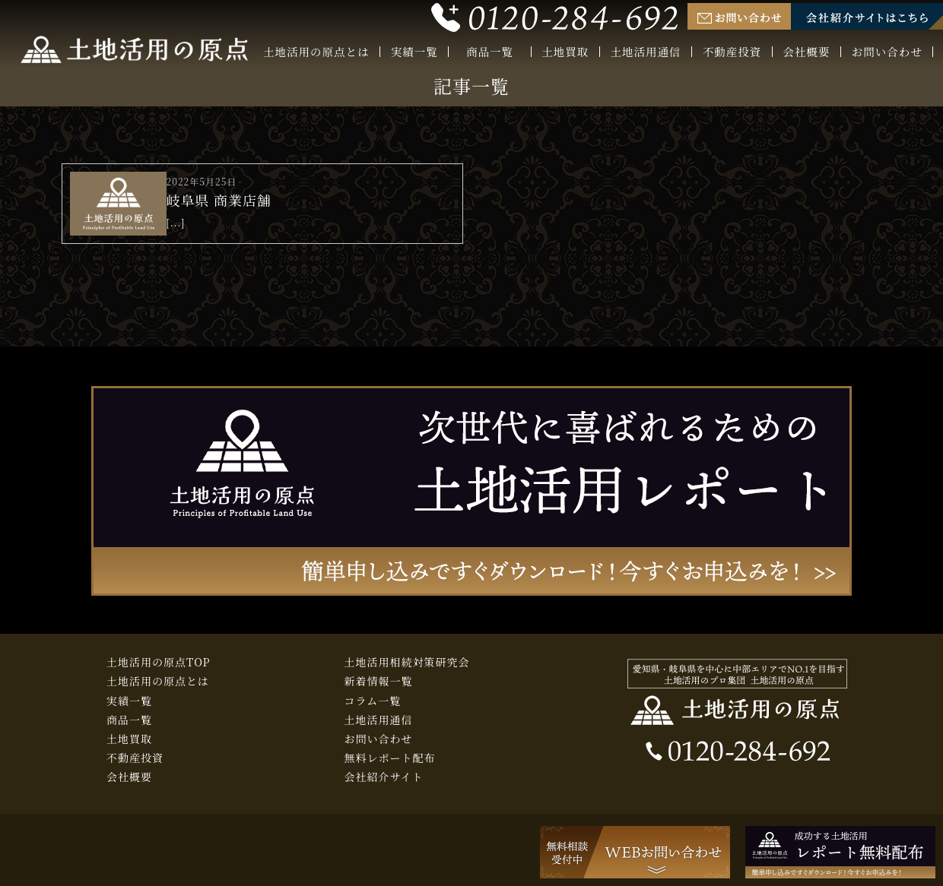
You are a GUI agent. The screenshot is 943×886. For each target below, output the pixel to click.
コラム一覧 (373, 700)
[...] (176, 222)
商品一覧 (489, 52)
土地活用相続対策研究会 (407, 661)
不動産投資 (732, 52)
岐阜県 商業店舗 (219, 200)
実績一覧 (414, 52)
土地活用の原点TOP (158, 661)
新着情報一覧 (378, 680)
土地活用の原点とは (316, 52)
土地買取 (565, 52)
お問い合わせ (887, 52)
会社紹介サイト (384, 776)
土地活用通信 (646, 52)
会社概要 (806, 52)
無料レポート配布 (390, 757)
